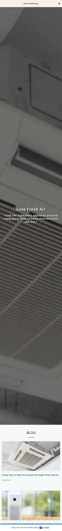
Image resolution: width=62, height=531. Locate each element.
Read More (7, 481)
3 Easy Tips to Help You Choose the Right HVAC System (30, 476)
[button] (3, 3)
